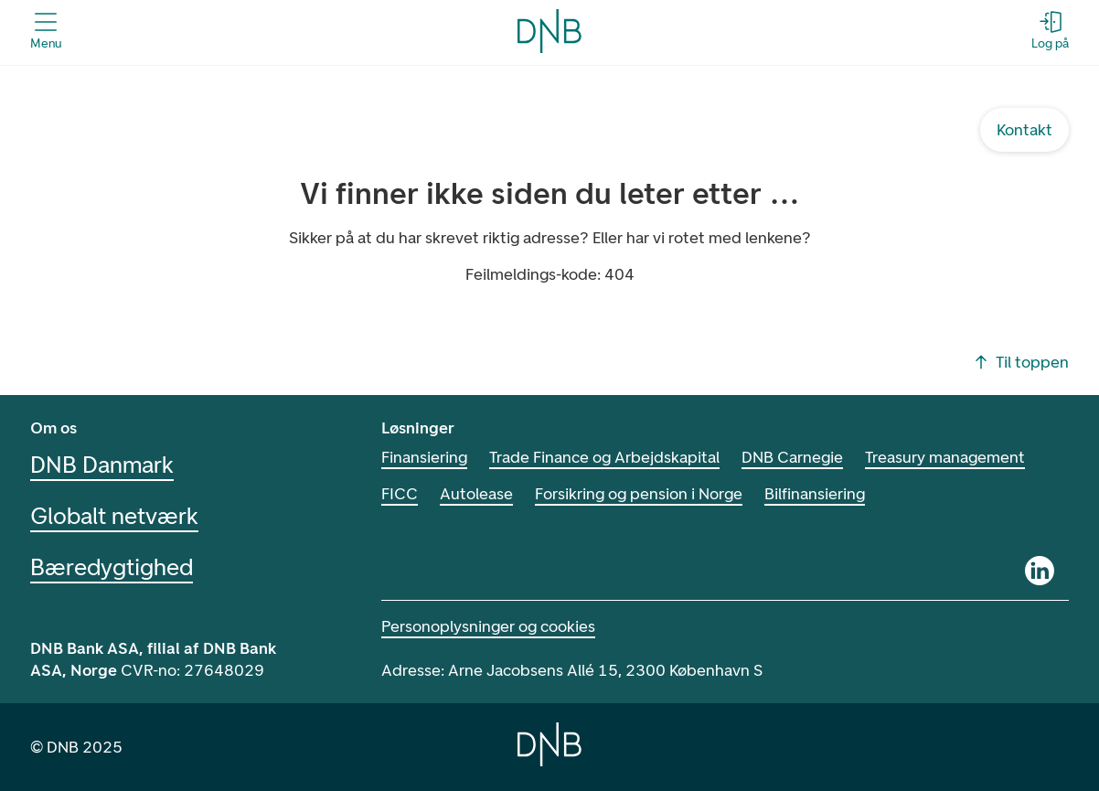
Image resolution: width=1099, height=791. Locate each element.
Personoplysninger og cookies (488, 626)
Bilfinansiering (814, 494)
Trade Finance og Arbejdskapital (604, 457)
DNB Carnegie (792, 457)
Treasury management (945, 457)
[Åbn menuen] (45, 31)
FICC (399, 494)
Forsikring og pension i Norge (638, 494)
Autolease (476, 494)
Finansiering (424, 457)
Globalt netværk (114, 515)
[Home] (549, 744)
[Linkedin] (1039, 570)
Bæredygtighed (111, 567)
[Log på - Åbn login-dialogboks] (1050, 31)
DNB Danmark (102, 464)
